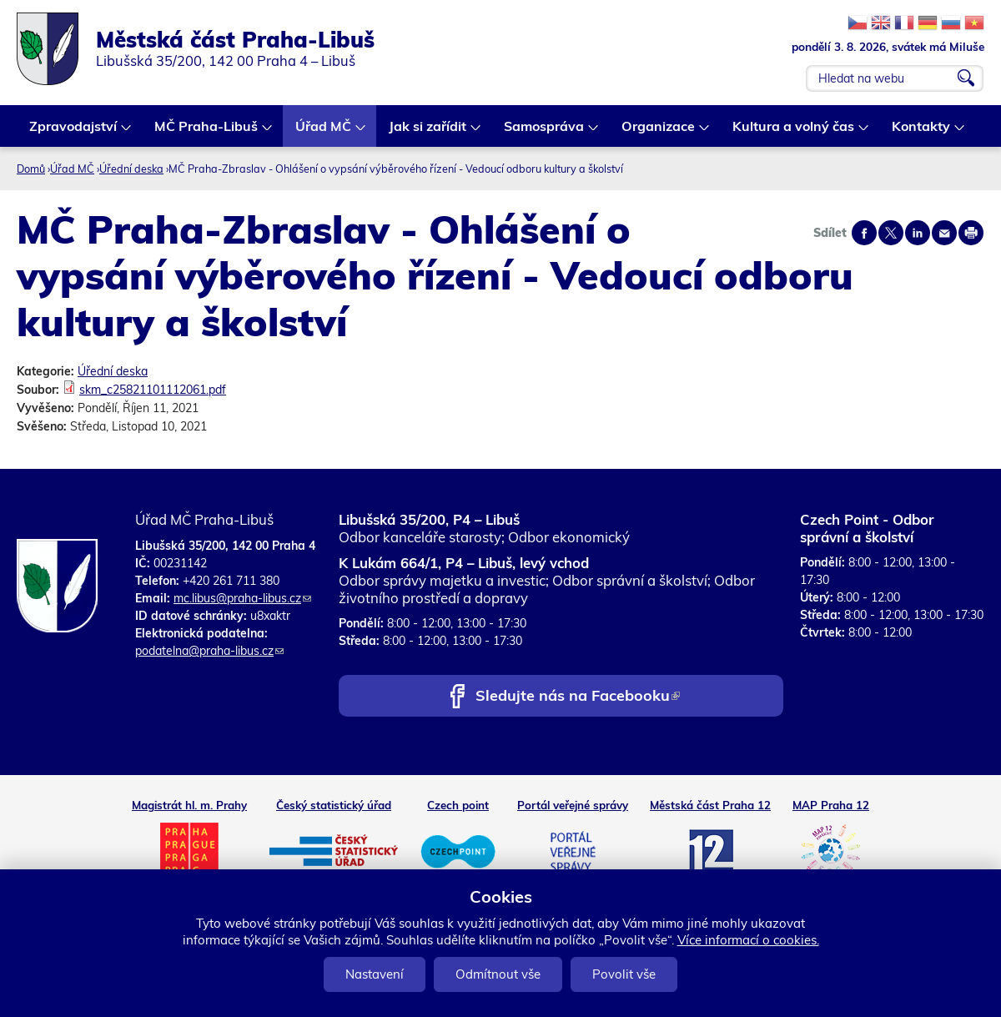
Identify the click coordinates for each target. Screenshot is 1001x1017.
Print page (970, 232)
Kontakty (921, 132)
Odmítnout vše (498, 974)
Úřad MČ (324, 132)
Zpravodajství (74, 132)
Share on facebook (864, 232)
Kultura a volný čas (794, 132)
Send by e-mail (944, 232)
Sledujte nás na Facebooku (577, 697)
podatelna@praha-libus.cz (209, 650)
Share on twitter (890, 232)
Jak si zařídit (428, 132)
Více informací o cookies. (748, 940)
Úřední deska (131, 168)
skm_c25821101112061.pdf (152, 389)
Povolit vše (624, 974)
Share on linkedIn (917, 232)
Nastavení (374, 974)
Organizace (659, 132)
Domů (31, 168)
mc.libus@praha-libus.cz (242, 598)
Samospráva (544, 132)
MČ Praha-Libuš (207, 132)
